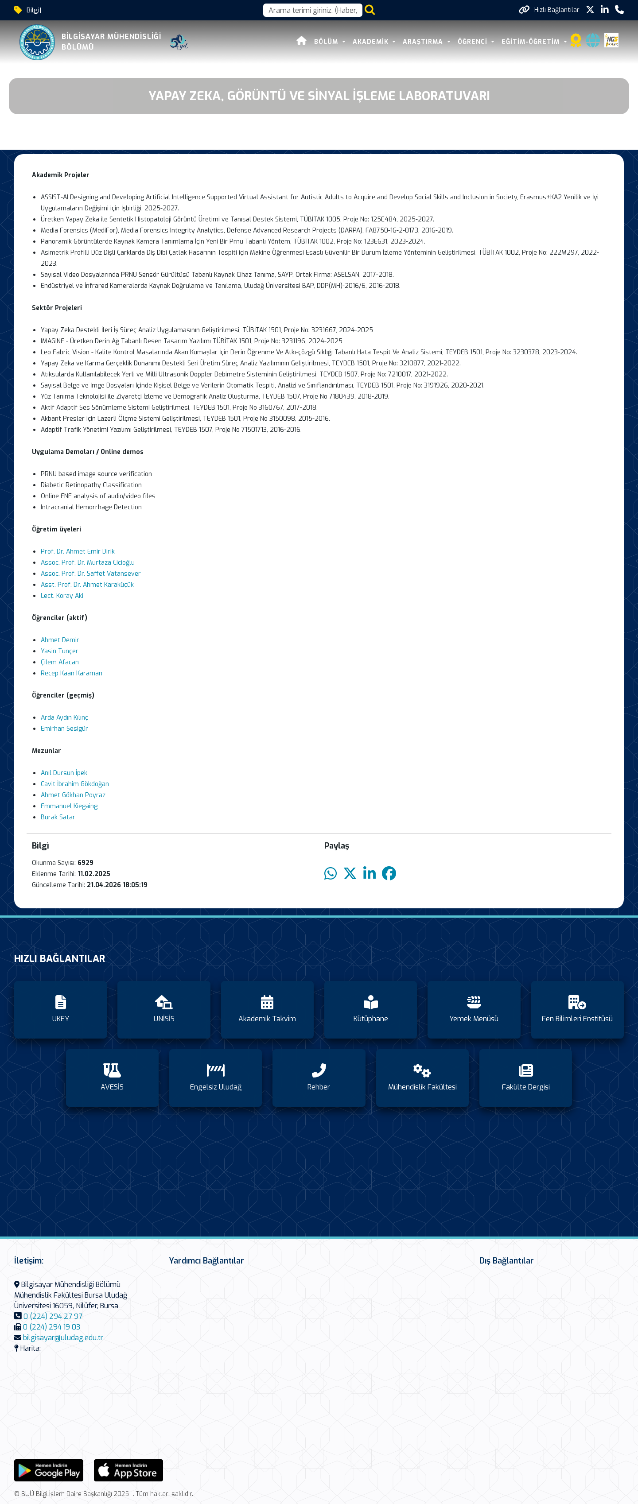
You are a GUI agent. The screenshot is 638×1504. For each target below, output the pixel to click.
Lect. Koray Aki (62, 596)
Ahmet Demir (60, 640)
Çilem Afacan (60, 662)
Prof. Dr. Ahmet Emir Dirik (78, 551)
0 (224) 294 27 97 (52, 1316)
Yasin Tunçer (59, 651)
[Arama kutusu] (312, 10)
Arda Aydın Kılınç (64, 717)
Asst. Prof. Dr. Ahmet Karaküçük (87, 585)
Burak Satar (58, 817)
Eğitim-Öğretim (532, 42)
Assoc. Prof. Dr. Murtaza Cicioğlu (88, 562)
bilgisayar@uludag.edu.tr (63, 1337)
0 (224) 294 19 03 (51, 1327)
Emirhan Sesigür (64, 729)
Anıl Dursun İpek (64, 773)
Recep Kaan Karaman (71, 673)
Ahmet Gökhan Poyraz (73, 795)
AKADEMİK (372, 42)
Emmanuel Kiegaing (69, 806)
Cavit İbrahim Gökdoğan (75, 784)
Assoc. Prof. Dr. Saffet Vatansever (91, 574)
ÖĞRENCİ (474, 42)
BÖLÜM (327, 42)
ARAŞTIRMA (424, 42)
